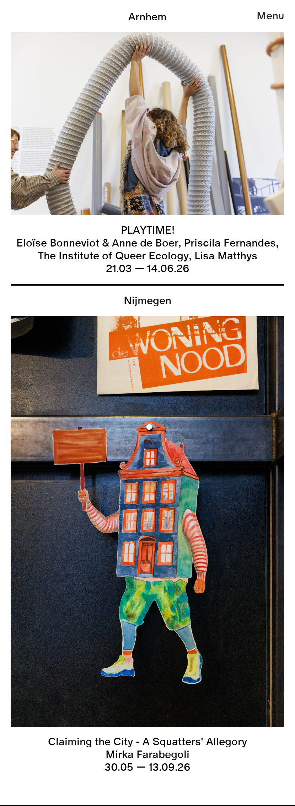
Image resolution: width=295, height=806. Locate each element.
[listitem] (147, 143)
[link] (147, 805)
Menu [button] (270, 16)
